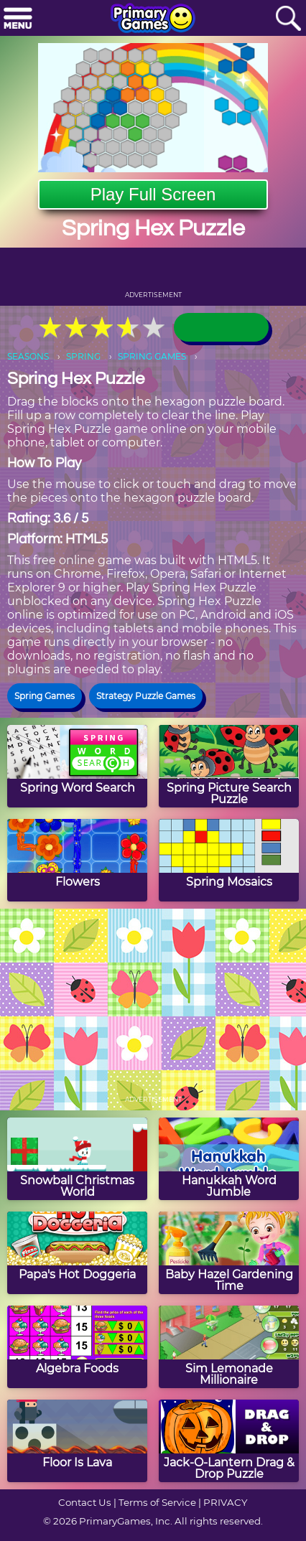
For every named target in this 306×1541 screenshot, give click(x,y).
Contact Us (84, 1502)
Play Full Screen (153, 194)
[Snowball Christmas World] (77, 1159)
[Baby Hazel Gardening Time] (229, 1253)
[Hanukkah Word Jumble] (229, 1159)
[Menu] (18, 19)
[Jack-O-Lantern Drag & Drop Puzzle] (229, 1441)
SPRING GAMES (152, 356)
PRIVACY (225, 1502)
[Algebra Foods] (77, 1347)
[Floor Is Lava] (77, 1441)
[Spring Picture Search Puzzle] (229, 766)
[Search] (288, 19)
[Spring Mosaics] (229, 860)
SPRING (83, 356)
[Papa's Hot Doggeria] (77, 1253)
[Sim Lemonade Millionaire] (229, 1347)
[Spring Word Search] (77, 766)
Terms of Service (157, 1502)
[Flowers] (77, 860)
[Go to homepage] (153, 19)
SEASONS (28, 356)
